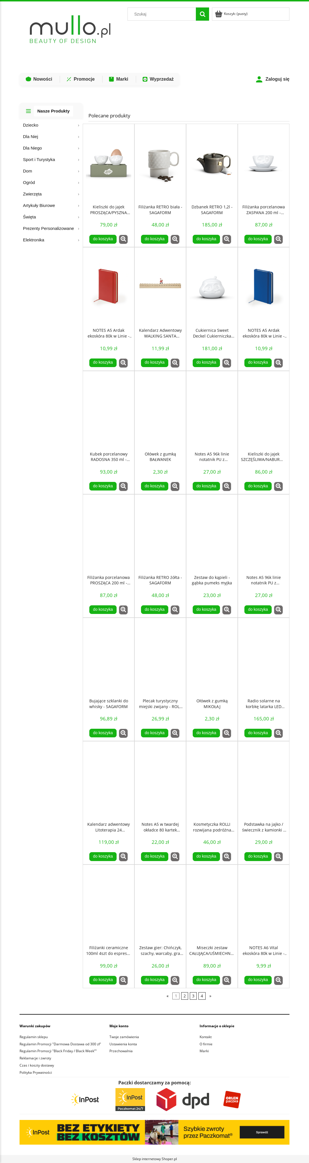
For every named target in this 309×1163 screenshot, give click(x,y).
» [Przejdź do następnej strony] (210, 996)
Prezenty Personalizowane (48, 228)
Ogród (29, 182)
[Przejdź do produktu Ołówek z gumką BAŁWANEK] (160, 410)
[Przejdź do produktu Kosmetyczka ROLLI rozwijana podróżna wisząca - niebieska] (212, 780)
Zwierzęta (32, 193)
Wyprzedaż (158, 79)
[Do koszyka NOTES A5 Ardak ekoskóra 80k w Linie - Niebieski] (257, 362)
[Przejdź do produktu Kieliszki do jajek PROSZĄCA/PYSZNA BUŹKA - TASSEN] (108, 163)
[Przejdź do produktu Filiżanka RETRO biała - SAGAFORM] (160, 163)
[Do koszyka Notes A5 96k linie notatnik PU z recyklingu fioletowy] (206, 486)
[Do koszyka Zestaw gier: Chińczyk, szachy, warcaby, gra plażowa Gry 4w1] (154, 980)
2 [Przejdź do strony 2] (185, 996)
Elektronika (33, 239)
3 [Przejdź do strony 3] (193, 996)
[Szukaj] (202, 14)
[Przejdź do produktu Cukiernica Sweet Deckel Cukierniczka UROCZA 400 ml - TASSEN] (212, 286)
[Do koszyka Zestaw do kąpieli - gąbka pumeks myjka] (206, 609)
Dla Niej (30, 136)
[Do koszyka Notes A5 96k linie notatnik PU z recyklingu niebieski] (257, 609)
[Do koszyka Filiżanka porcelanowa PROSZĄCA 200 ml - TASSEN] (102, 609)
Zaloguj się (272, 79)
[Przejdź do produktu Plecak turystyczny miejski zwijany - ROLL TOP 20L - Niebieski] (160, 657)
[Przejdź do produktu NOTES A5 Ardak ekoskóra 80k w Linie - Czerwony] (108, 286)
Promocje (80, 79)
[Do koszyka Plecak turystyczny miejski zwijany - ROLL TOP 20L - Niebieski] (154, 733)
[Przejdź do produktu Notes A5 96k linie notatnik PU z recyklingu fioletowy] (212, 410)
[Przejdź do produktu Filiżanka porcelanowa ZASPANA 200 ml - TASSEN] (263, 163)
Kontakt (206, 1036)
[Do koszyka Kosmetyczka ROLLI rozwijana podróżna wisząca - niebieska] (206, 856)
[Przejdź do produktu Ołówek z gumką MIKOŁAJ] (212, 657)
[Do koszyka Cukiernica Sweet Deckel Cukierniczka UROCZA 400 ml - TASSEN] (206, 362)
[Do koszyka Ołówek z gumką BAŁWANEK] (154, 486)
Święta (29, 216)
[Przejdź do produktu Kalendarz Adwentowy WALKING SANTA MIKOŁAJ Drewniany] (160, 286)
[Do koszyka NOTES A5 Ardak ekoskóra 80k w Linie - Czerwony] (102, 362)
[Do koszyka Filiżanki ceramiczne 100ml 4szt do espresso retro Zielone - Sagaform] (102, 980)
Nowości (38, 79)
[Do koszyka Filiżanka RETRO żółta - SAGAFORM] (154, 609)
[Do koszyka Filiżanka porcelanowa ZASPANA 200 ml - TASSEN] (257, 239)
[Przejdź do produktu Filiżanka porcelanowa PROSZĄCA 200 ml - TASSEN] (108, 533)
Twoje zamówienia (124, 1036)
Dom (27, 170)
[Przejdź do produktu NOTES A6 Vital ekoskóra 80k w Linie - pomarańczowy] (263, 903)
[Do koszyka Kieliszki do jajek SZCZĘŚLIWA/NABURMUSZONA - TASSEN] (257, 486)
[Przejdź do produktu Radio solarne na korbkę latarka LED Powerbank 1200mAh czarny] (263, 657)
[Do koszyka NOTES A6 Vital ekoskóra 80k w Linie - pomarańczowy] (257, 980)
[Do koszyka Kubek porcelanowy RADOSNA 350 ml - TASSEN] (102, 486)
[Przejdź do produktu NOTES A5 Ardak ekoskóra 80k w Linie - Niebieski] (263, 286)
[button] (123, 239)
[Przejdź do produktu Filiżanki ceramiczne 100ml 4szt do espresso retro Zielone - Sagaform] (108, 903)
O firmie (206, 1044)
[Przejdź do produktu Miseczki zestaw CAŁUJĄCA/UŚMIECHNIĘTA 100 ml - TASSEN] (212, 903)
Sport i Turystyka (39, 159)
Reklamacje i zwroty (35, 1058)
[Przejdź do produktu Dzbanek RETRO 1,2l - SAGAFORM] (212, 163)
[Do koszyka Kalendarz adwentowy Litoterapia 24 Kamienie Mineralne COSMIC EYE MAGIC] (102, 856)
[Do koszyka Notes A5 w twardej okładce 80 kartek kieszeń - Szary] (154, 856)
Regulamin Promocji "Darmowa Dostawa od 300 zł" (60, 1044)
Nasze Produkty (53, 110)
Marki (118, 79)
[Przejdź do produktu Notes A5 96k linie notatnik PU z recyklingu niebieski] (263, 533)
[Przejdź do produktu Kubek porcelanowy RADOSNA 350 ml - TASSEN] (108, 410)
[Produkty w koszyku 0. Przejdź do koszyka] (232, 13)
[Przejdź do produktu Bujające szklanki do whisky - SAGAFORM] (108, 657)
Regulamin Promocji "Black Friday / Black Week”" (58, 1050)
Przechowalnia (121, 1050)
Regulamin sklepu (34, 1036)
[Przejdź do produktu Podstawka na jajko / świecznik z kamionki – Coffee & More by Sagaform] (263, 780)
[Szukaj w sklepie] (163, 14)
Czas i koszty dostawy (37, 1065)
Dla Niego (32, 148)
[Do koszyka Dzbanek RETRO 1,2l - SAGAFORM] (206, 239)
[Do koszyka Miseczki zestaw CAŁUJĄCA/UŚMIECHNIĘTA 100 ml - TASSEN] (206, 980)
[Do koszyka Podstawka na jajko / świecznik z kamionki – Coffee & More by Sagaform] (257, 856)
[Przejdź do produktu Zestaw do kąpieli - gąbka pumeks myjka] (212, 533)
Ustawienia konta (123, 1044)
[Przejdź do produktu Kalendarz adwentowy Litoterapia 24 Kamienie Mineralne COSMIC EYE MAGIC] (108, 780)
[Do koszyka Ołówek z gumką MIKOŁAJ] (206, 733)
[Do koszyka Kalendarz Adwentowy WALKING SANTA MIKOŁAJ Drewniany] (154, 362)
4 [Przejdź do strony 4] (202, 996)
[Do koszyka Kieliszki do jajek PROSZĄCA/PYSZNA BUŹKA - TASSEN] (102, 239)
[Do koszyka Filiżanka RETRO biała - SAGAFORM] (154, 239)
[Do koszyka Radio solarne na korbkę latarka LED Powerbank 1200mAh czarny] (257, 733)
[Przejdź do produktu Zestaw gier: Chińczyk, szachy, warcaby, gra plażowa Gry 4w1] (160, 903)
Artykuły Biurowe (39, 205)
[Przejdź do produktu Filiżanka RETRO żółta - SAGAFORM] (160, 533)
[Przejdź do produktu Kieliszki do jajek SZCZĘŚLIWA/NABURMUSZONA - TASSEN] (263, 410)
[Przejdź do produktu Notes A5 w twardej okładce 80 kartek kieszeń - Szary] (160, 780)
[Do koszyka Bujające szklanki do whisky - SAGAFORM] (102, 733)
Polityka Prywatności (36, 1072)
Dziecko (30, 125)
